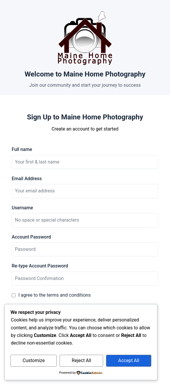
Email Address (27, 178)
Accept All (128, 360)
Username (22, 208)
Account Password (31, 237)
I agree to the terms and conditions (54, 295)
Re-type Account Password (40, 266)
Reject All (81, 360)
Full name (22, 149)
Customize (33, 360)
